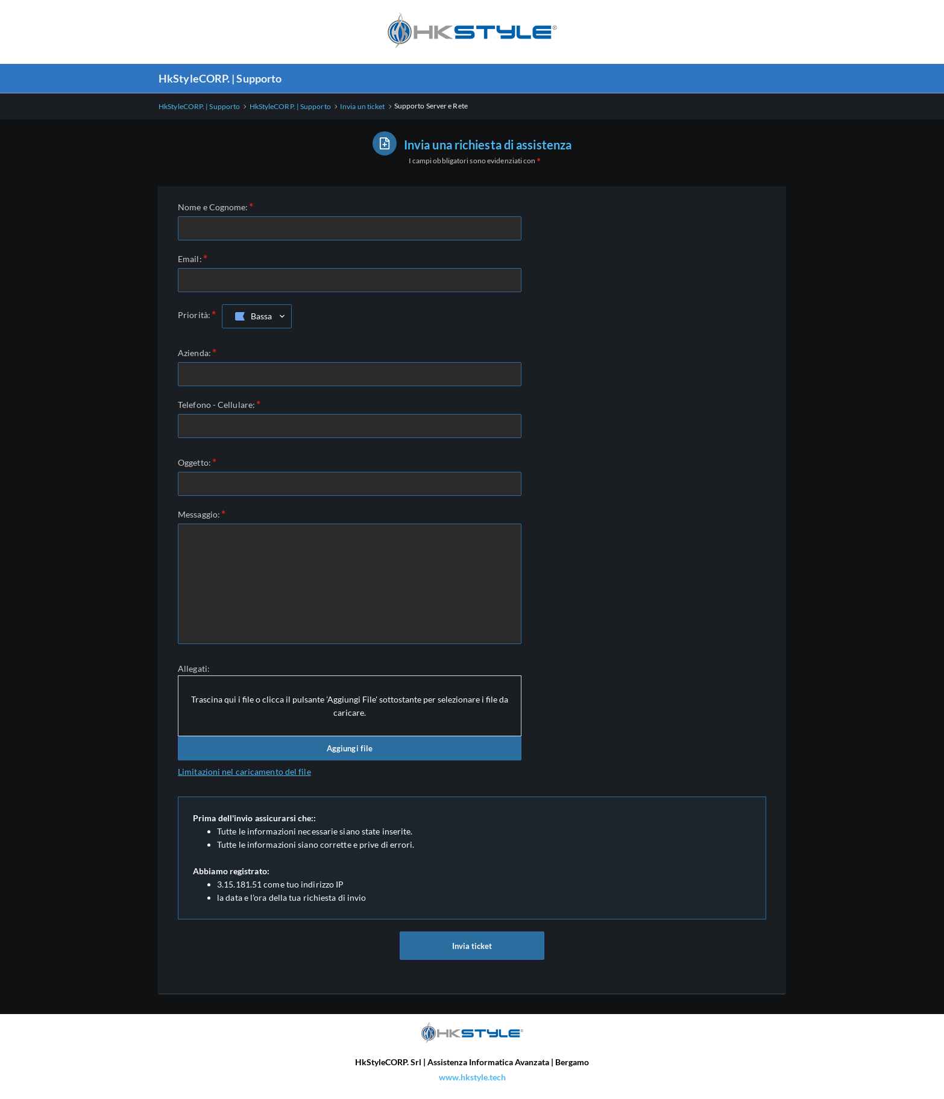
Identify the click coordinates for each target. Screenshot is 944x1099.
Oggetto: (194, 462)
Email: (190, 259)
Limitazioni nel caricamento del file (244, 771)
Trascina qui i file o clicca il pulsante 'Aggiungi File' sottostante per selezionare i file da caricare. (349, 706)
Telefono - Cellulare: (216, 404)
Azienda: (194, 353)
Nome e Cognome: (213, 207)
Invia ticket (472, 948)
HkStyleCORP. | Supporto (220, 78)
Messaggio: (199, 514)
